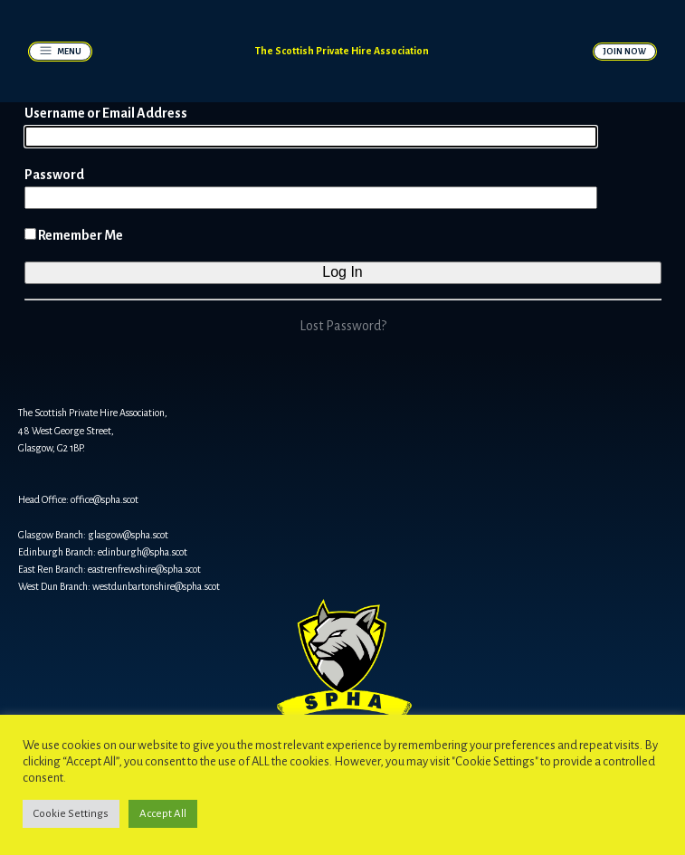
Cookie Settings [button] (71, 814)
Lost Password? (343, 325)
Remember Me (73, 235)
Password (54, 174)
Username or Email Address (105, 113)
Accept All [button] (162, 814)
